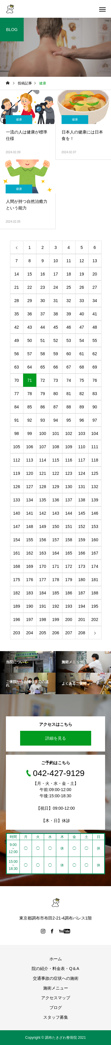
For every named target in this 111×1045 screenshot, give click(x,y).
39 (68, 314)
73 (55, 380)
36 (29, 314)
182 (16, 593)
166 (81, 553)
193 (68, 606)
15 (29, 274)
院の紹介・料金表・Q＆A (55, 968)
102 (68, 433)
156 (42, 539)
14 (16, 274)
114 (42, 460)
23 (42, 287)
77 (16, 393)
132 (94, 486)
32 (68, 300)
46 (68, 327)
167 (94, 553)
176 (29, 579)
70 (16, 380)
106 (29, 446)
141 (29, 513)
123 (68, 473)
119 (16, 473)
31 (55, 300)
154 (16, 539)
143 (55, 513)
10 (55, 260)
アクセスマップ (55, 997)
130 (68, 486)
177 (42, 579)
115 (55, 460)
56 (16, 353)
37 (42, 314)
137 (68, 500)
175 (16, 579)
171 (55, 566)
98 (16, 433)
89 (81, 407)
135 (42, 500)
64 (29, 367)
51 (42, 340)
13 (94, 260)
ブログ (55, 1007)
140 (16, 513)
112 (16, 460)
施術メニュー (55, 988)
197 (29, 619)
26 (81, 287)
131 (81, 486)
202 (94, 619)
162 (29, 553)
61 (81, 353)
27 (94, 287)
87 (55, 407)
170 (42, 566)
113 (29, 460)
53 (68, 340)
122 (55, 473)
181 (94, 579)
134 (29, 500)
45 (55, 327)
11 (68, 260)
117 (81, 460)
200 (68, 619)
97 (94, 420)
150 (55, 526)
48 (94, 327)
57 (29, 353)
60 (68, 353)
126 (16, 486)
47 (81, 327)
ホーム (55, 958)
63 (16, 367)
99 (29, 433)
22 (29, 287)
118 (94, 460)
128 (42, 486)
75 (81, 380)
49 (16, 340)
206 (55, 632)
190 (29, 606)
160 (94, 539)
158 (68, 539)
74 (68, 380)
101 (55, 433)
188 (94, 593)
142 (42, 513)
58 (42, 353)
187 (81, 593)
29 (29, 300)
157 (55, 539)
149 (42, 526)
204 (29, 632)
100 (42, 433)
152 (81, 526)
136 (55, 500)
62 (94, 353)
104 (94, 433)
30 (42, 300)
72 (42, 380)
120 (29, 473)
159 (81, 539)
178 (55, 579)
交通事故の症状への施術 (55, 978)
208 (81, 632)
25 (68, 287)
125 (94, 473)
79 (42, 393)
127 (29, 486)
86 (42, 407)
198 (42, 619)
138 (81, 500)
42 (16, 327)
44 (42, 327)
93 (42, 420)
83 (94, 393)
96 (81, 420)
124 (81, 473)
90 (94, 407)
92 (29, 420)
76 (94, 380)
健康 (19, 119)
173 (81, 566)
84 (16, 407)
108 (55, 446)
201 (81, 619)
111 (94, 446)
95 (68, 420)
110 (81, 446)
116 (68, 460)
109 (68, 446)
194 (81, 606)
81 (68, 393)
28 (16, 300)
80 (55, 393)
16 (42, 274)
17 (55, 274)
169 (29, 566)
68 (81, 367)
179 (68, 579)
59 (55, 353)
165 (68, 553)
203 (16, 632)
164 (55, 553)
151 (68, 526)
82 (81, 393)
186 (68, 593)
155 (29, 539)
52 (55, 340)
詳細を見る (55, 738)
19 (81, 274)
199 (55, 619)
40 (81, 314)
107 (42, 446)
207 (68, 632)
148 (29, 526)
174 (94, 566)
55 (94, 340)
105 (16, 446)
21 (16, 287)
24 (55, 287)
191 (42, 606)
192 (55, 606)
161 (16, 553)
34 (94, 300)
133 (16, 500)
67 (68, 367)
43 (29, 327)
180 (81, 579)
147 (16, 526)
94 (55, 420)
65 (42, 367)
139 (94, 500)
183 (29, 593)
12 (81, 260)
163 (42, 553)
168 (16, 566)
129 (55, 486)
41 (94, 314)
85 (29, 407)
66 (55, 367)
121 (42, 473)
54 (81, 340)
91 (16, 420)
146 (94, 513)
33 (81, 300)
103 (81, 433)
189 (16, 606)
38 (55, 314)
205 (42, 632)
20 (94, 274)
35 (16, 314)
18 (68, 274)
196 (16, 619)
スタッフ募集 (55, 1017)
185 (55, 593)
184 (42, 593)
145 (81, 513)
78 (29, 393)
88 (68, 407)
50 (29, 340)
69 (94, 367)
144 (68, 513)
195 (94, 606)
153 (94, 526)
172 (68, 566)
